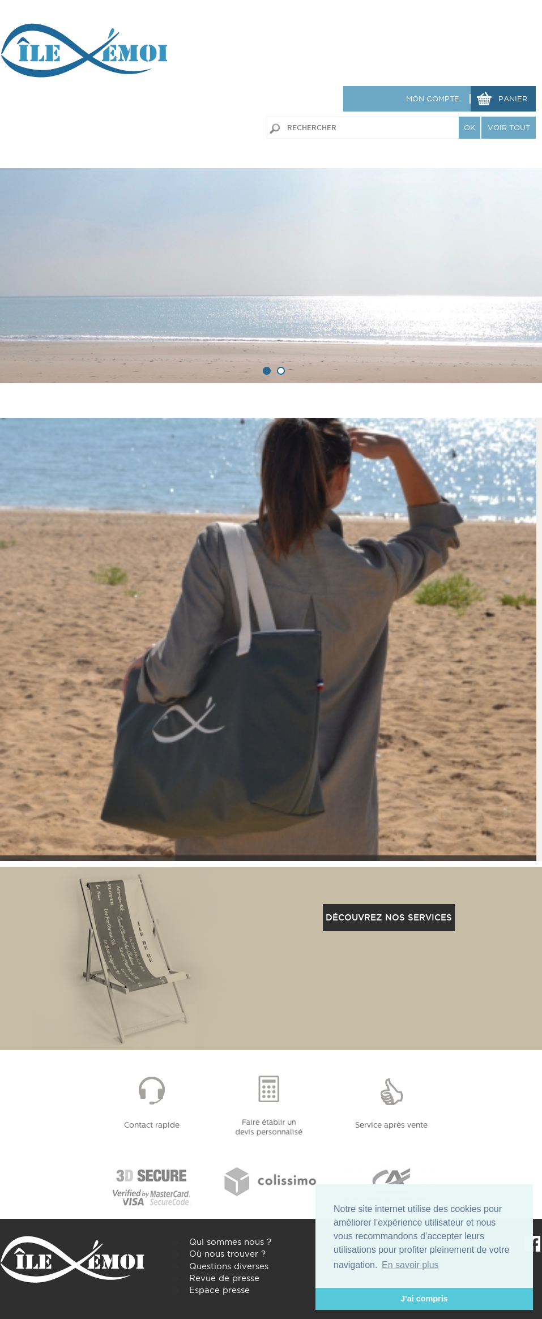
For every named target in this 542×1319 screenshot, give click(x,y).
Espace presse (219, 1290)
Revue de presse (224, 1278)
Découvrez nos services (389, 917)
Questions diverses (228, 1266)
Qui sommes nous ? (230, 1242)
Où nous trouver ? (227, 1253)
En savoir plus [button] (410, 1265)
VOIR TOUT (509, 127)
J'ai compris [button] (423, 1298)
